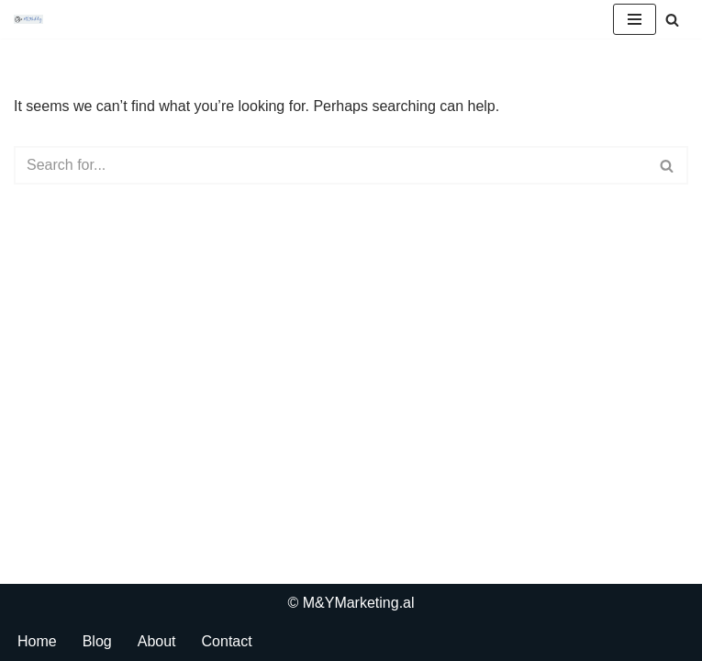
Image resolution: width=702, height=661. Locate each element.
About (157, 641)
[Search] (672, 20)
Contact (227, 641)
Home (37, 641)
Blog (97, 641)
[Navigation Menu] (634, 19)
